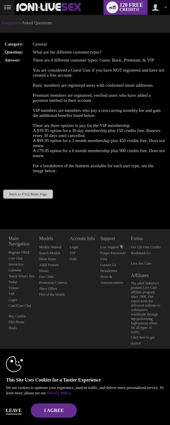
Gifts (73, 259)
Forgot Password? (113, 253)
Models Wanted (50, 247)
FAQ (103, 259)
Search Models (49, 253)
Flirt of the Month (51, 294)
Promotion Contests (53, 283)
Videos (13, 288)
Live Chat (16, 258)
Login (13, 300)
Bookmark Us (141, 253)
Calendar (15, 270)
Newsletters (108, 271)
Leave (14, 410)
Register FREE (19, 252)
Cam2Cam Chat (20, 306)
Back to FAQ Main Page (28, 194)
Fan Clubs (46, 277)
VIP (11, 294)
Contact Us (108, 265)
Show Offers (48, 288)
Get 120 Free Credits (146, 247)
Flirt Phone (17, 322)
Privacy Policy (59, 393)
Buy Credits (17, 316)
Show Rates (47, 259)
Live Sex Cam (141, 263)
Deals (13, 328)
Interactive (16, 264)
